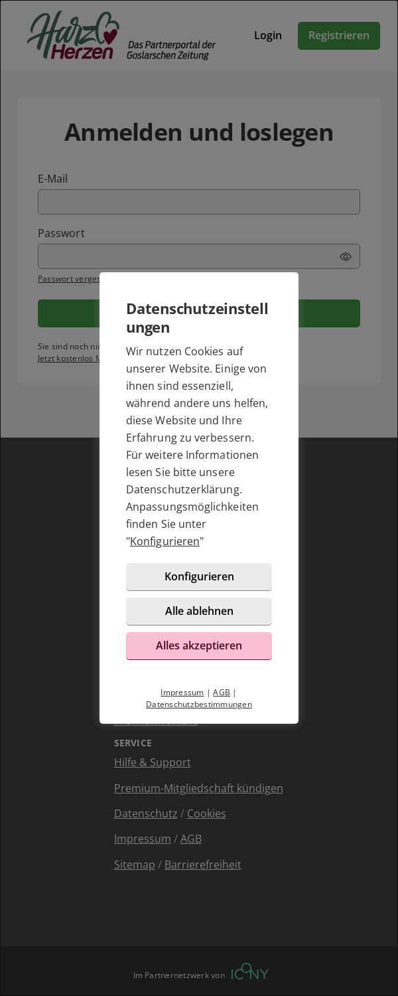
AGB (221, 692)
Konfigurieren (165, 541)
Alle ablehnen (199, 611)
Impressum (182, 692)
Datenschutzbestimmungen (199, 704)
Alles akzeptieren (199, 645)
